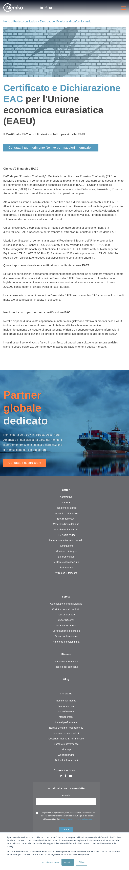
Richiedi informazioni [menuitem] (66, 761)
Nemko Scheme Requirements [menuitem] (66, 728)
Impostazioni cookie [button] (50, 862)
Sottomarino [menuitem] (66, 567)
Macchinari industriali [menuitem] (66, 529)
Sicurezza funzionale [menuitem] (66, 636)
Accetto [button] (67, 862)
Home (7, 21)
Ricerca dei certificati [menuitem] (66, 667)
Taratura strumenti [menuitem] (66, 625)
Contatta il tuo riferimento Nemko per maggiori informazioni (50, 147)
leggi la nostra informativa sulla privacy (76, 820)
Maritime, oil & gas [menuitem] (66, 551)
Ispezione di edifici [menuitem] (66, 508)
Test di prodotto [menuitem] (66, 615)
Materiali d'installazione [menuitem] (66, 524)
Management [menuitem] (66, 718)
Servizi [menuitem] (66, 597)
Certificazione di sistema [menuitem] (66, 631)
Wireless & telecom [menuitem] (66, 573)
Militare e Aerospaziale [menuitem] (66, 562)
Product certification (25, 21)
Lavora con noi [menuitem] (66, 707)
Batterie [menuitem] (66, 502)
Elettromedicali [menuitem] (66, 557)
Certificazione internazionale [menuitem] (66, 604)
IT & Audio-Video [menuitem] (66, 535)
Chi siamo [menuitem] (66, 694)
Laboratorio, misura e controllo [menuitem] (66, 540)
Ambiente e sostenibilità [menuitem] (66, 642)
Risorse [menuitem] (66, 654)
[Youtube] (50, 8)
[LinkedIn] (41, 8)
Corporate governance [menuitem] (66, 745)
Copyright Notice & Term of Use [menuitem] (66, 739)
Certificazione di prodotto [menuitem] (66, 609)
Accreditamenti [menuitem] (66, 712)
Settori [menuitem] (66, 490)
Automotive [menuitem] (66, 497)
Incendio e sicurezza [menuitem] (66, 513)
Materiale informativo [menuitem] (66, 662)
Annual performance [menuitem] (66, 723)
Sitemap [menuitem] (66, 750)
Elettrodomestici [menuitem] (66, 519)
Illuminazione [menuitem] (66, 546)
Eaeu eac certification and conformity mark (65, 21)
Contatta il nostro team (24, 462)
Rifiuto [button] (81, 862)
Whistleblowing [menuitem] (66, 756)
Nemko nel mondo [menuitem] (66, 701)
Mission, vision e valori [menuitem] (66, 734)
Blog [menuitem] (66, 680)
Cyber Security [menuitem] (66, 620)
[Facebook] (46, 8)
